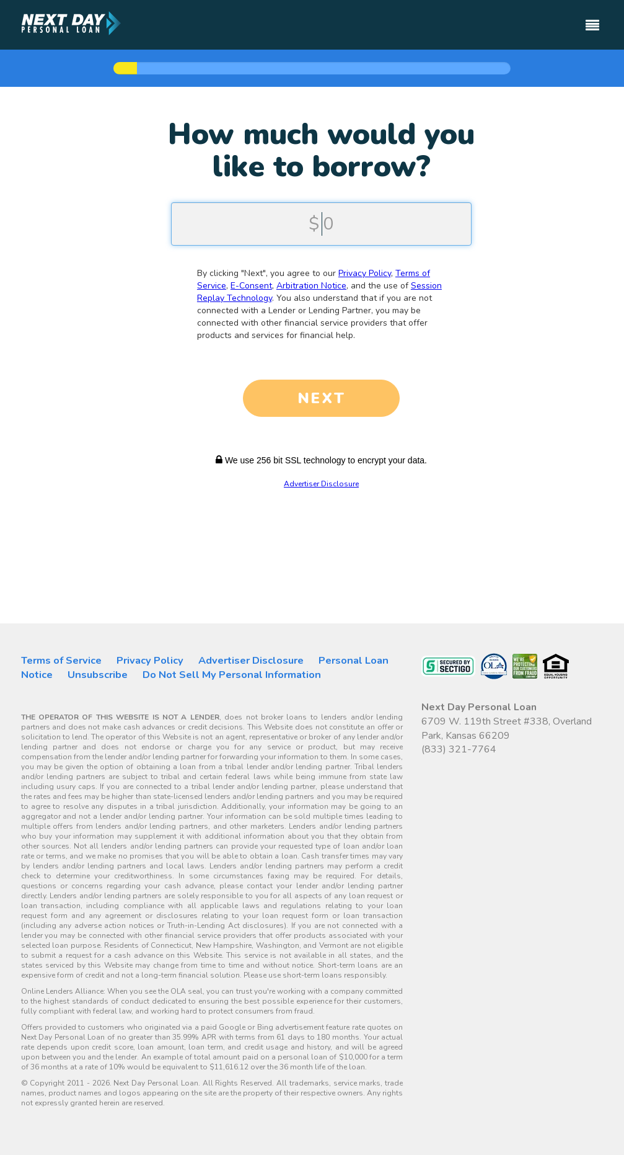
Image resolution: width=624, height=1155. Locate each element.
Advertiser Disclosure (321, 484)
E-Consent (251, 286)
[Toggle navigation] (592, 19)
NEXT (321, 398)
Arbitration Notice (311, 286)
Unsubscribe (98, 674)
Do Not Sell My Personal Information (232, 674)
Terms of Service (61, 660)
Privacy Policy (364, 273)
